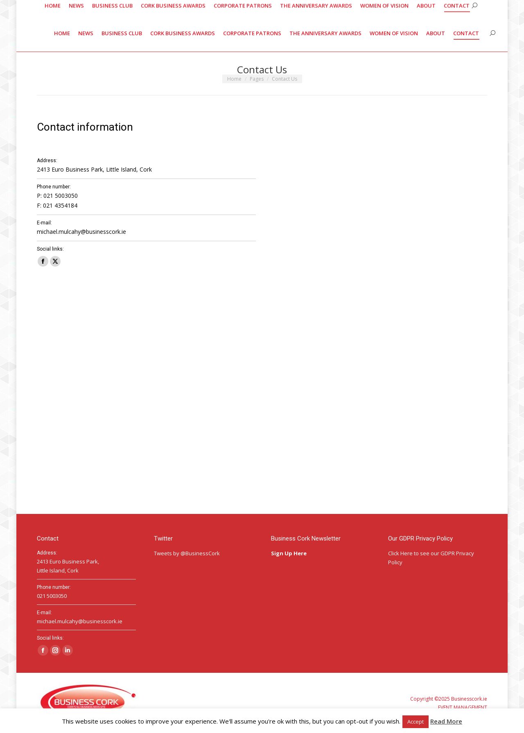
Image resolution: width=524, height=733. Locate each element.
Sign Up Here (289, 553)
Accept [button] (415, 721)
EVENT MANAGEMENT (462, 707)
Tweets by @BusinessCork (187, 553)
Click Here (400, 553)
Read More (446, 721)
